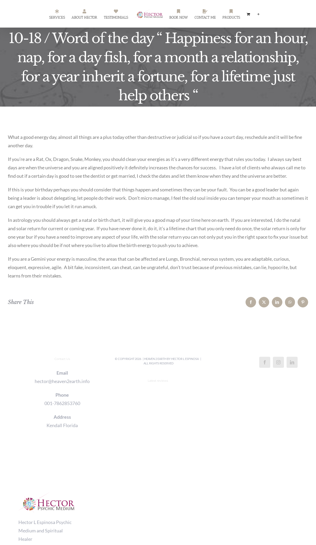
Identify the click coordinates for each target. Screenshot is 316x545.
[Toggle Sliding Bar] (258, 14)
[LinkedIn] (292, 362)
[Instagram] (278, 362)
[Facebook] (264, 362)
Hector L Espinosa (185, 358)
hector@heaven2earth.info (62, 381)
